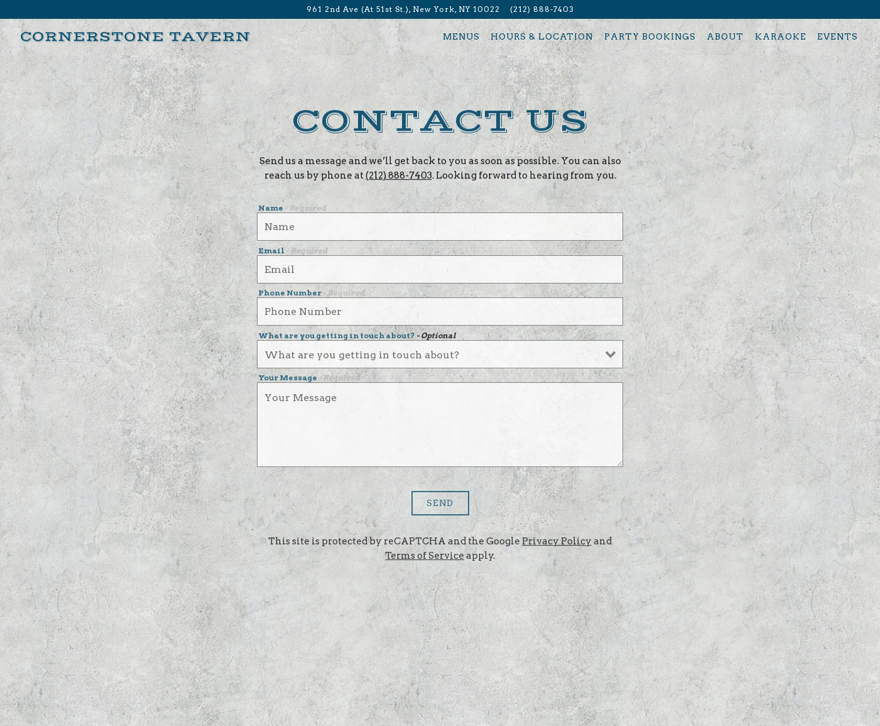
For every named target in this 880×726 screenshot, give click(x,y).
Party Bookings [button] (650, 36)
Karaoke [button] (781, 36)
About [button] (725, 36)
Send (440, 505)
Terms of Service (424, 557)
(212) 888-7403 (399, 176)
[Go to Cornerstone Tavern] (403, 9)
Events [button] (837, 36)
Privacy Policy (557, 543)
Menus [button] (461, 36)
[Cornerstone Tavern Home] (135, 36)
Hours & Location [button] (542, 36)
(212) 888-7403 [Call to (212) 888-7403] (542, 9)
